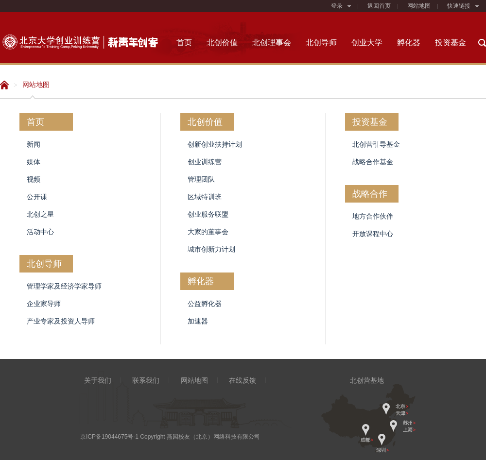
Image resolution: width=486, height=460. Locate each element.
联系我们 (145, 380)
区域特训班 (205, 197)
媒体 (33, 162)
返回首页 (379, 5)
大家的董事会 (208, 232)
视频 (33, 179)
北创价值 (222, 42)
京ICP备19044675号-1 (109, 436)
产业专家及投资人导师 (61, 321)
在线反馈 (242, 380)
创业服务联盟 (208, 214)
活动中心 (40, 232)
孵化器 (408, 42)
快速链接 (463, 5)
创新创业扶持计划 (215, 144)
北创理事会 (271, 42)
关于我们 (97, 380)
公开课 (37, 197)
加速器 (198, 321)
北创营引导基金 (376, 144)
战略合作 (369, 194)
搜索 (482, 43)
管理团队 (201, 179)
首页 (184, 42)
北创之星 (40, 214)
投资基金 (450, 42)
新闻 (33, 144)
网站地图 (419, 5)
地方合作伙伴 (372, 216)
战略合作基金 (372, 162)
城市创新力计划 (211, 249)
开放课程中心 (372, 234)
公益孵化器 (205, 303)
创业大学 (366, 42)
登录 (341, 5)
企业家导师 (44, 303)
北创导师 (321, 42)
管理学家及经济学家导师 (64, 286)
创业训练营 (205, 162)
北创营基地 (367, 380)
